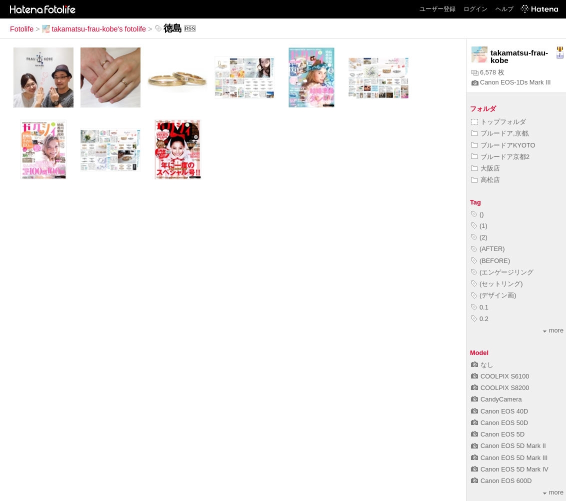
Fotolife (22, 29)
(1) (479, 226)
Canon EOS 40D (499, 411)
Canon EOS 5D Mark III (509, 458)
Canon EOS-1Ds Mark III (511, 82)
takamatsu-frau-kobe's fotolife (94, 29)
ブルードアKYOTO (503, 145)
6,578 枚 (488, 72)
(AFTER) (487, 248)
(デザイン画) (493, 295)
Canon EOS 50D (499, 422)
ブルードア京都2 (500, 156)
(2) (479, 237)
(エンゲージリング (502, 272)
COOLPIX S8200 (500, 388)
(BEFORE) (490, 260)
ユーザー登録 (438, 9)
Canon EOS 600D (501, 480)
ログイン (476, 9)
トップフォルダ (498, 122)
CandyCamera (496, 399)
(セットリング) (497, 284)
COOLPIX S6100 (500, 376)
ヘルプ (505, 9)
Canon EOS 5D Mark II (508, 446)
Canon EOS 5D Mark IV (509, 469)
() (477, 214)
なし (482, 364)
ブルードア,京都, (500, 133)
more (553, 330)
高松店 (485, 180)
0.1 (479, 307)
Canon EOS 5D (497, 434)
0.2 (479, 318)
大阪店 (485, 168)
